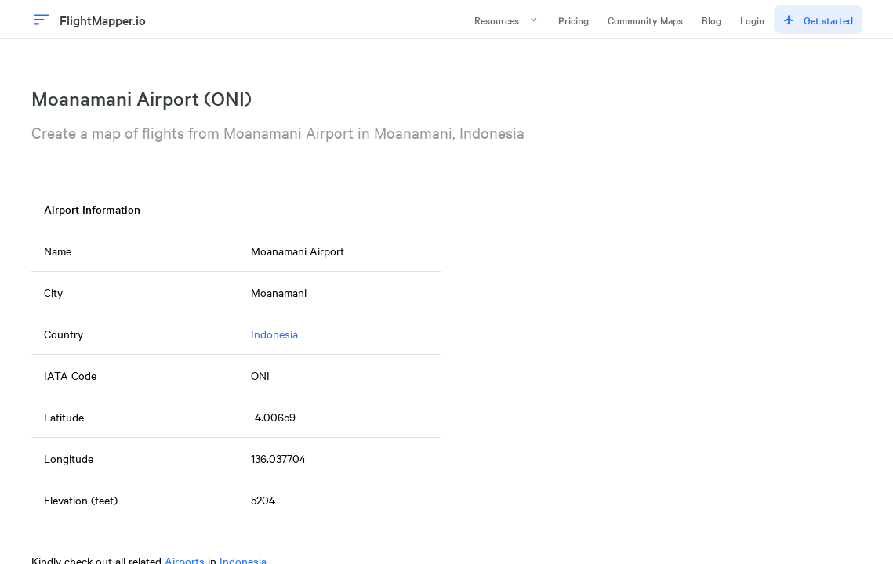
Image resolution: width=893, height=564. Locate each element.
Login (752, 20)
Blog (711, 20)
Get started (818, 20)
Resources (506, 20)
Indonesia (274, 334)
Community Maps (645, 20)
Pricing (573, 20)
